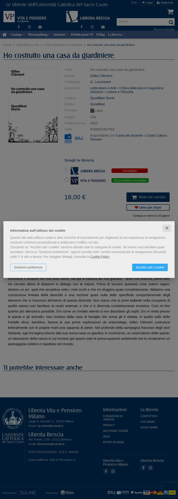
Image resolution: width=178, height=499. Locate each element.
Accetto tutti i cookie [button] (150, 267)
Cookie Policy (99, 256)
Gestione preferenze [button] (28, 267)
